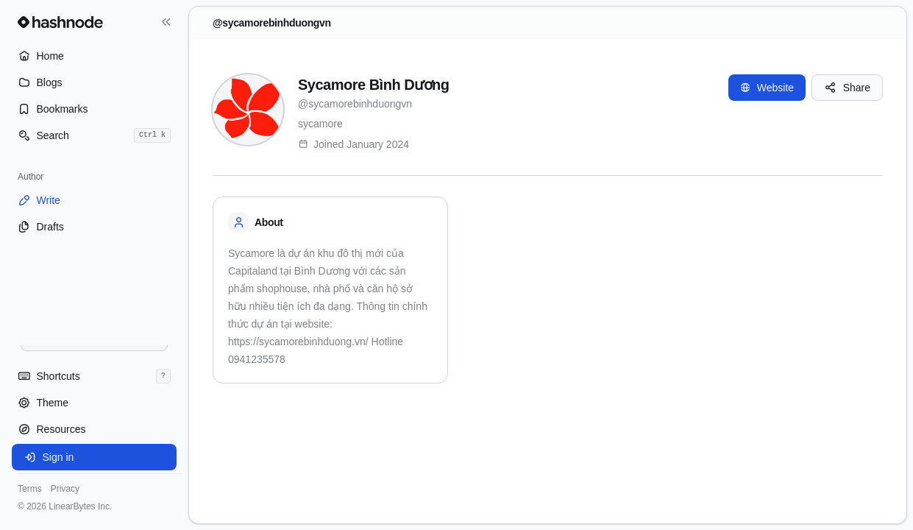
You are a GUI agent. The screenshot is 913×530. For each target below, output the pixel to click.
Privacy (65, 489)
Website (767, 87)
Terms (30, 489)
